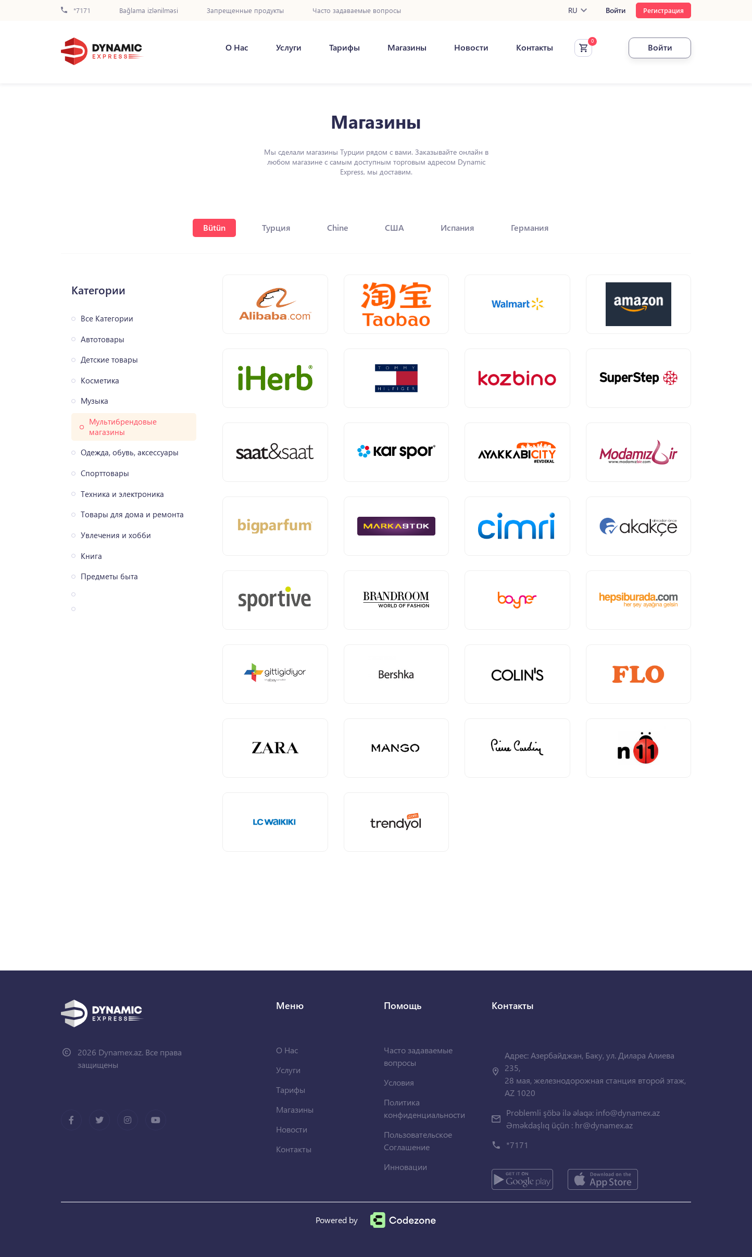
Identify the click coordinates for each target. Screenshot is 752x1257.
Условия (399, 1082)
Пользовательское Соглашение (418, 1140)
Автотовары (102, 339)
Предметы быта (109, 576)
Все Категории (107, 318)
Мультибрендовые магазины (123, 427)
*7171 (76, 11)
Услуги (289, 47)
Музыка (94, 401)
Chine (337, 227)
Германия (530, 227)
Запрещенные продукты (245, 11)
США (394, 227)
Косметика (100, 380)
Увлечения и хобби (116, 535)
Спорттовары (105, 473)
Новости (471, 47)
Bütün (214, 227)
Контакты (534, 47)
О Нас (236, 47)
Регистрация (663, 10)
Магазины (407, 47)
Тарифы (344, 47)
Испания (457, 227)
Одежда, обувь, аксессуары (130, 452)
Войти (615, 10)
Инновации (405, 1166)
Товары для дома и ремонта (132, 514)
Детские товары (109, 360)
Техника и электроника (122, 494)
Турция (276, 227)
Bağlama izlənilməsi (148, 11)
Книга (91, 556)
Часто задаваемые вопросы (356, 11)
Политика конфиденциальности (424, 1108)
